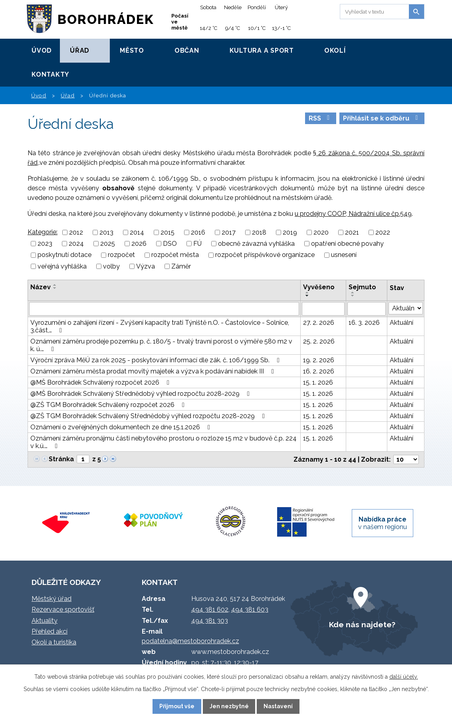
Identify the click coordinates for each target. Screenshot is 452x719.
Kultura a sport (262, 50)
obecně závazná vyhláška (256, 243)
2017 (229, 232)
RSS (320, 118)
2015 (167, 232)
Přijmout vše (176, 706)
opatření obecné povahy (347, 243)
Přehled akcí (49, 631)
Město (132, 50)
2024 (76, 243)
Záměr (181, 266)
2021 (352, 232)
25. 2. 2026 (319, 341)
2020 (321, 232)
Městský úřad (51, 598)
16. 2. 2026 (318, 371)
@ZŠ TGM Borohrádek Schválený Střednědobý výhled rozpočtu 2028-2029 (149, 416)
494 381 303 (209, 620)
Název (40, 287)
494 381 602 (209, 609)
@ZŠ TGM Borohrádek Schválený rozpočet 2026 (108, 405)
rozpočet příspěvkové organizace (265, 255)
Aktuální (401, 322)
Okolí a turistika (54, 642)
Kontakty (50, 74)
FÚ (197, 243)
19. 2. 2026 (318, 360)
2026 (139, 243)
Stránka (61, 459)
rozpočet (121, 255)
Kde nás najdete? (362, 624)
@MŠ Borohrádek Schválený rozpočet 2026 (101, 382)
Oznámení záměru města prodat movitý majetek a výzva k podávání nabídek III (153, 371)
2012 (76, 232)
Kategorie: (42, 232)
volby (111, 266)
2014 (137, 232)
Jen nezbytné (229, 706)
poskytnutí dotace (64, 255)
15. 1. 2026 (318, 382)
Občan (186, 50)
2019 (290, 232)
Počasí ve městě (179, 22)
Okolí (335, 50)
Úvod (42, 50)
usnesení (344, 255)
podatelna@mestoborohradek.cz (190, 641)
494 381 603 (249, 609)
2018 (259, 232)
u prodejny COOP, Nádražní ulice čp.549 (353, 213)
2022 (382, 232)
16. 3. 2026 (364, 322)
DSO (170, 243)
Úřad (79, 50)
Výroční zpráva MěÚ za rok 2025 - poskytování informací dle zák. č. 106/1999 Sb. (156, 360)
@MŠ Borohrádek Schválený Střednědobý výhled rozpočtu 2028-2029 (141, 393)
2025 (107, 243)
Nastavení (278, 706)
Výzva (145, 266)
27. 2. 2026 (318, 322)
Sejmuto (362, 287)
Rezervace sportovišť (63, 609)
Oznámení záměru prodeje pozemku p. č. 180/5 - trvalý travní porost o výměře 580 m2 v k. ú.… (161, 345)
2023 (45, 243)
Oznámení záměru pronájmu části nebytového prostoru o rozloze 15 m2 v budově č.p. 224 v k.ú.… (163, 442)
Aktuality (44, 620)
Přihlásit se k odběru (381, 118)
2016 (198, 232)
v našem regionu (382, 523)
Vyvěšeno (319, 287)
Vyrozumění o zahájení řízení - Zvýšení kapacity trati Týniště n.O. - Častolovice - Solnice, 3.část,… (159, 326)
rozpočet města (175, 255)
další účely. (403, 677)
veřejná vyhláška (62, 266)
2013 (106, 232)
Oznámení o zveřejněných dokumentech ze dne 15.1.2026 (121, 427)
